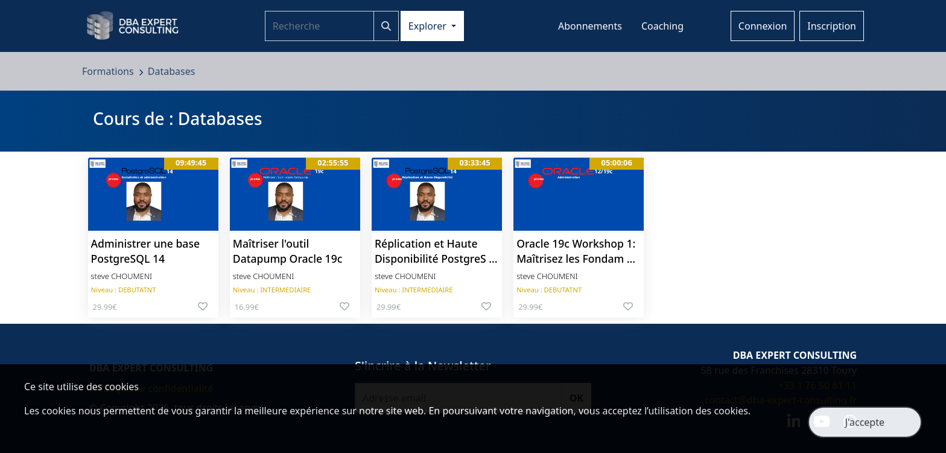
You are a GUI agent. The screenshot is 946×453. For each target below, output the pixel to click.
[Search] (319, 26)
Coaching (662, 26)
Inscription (831, 26)
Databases (171, 71)
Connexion (762, 26)
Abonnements (590, 26)
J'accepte (864, 422)
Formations (109, 71)
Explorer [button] (428, 26)
